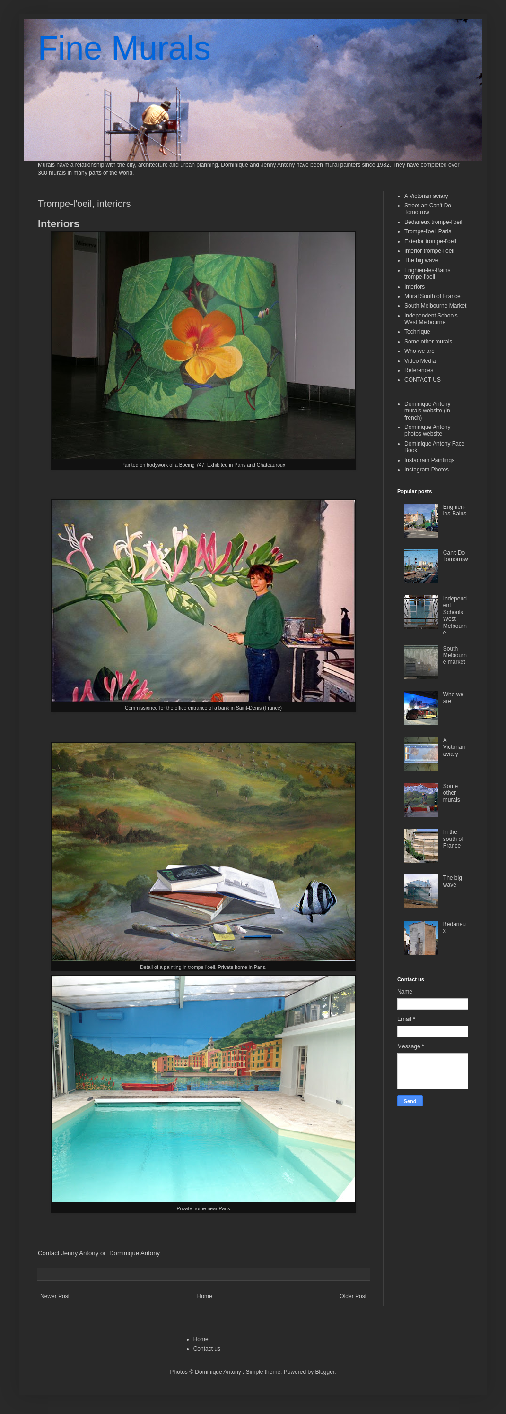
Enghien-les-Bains (454, 510)
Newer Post (55, 1296)
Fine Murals (124, 48)
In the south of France (453, 839)
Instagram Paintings (429, 460)
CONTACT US (422, 380)
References (418, 370)
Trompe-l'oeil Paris (427, 231)
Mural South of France (432, 296)
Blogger (324, 1372)
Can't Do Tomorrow (455, 556)
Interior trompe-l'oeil (429, 251)
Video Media (420, 361)
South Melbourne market (455, 655)
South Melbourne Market (435, 305)
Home (204, 1296)
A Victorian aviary (426, 196)
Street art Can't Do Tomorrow (427, 208)
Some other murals (428, 341)
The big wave (421, 260)
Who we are (419, 351)
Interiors (414, 286)
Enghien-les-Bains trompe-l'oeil (427, 273)
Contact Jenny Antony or (72, 1253)
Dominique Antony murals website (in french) (427, 411)
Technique (417, 331)
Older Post (353, 1296)
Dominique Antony (134, 1253)
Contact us (206, 1348)
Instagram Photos (426, 469)
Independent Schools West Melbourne (431, 319)
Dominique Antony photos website (427, 430)
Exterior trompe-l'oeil (430, 241)
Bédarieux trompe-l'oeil (433, 222)
